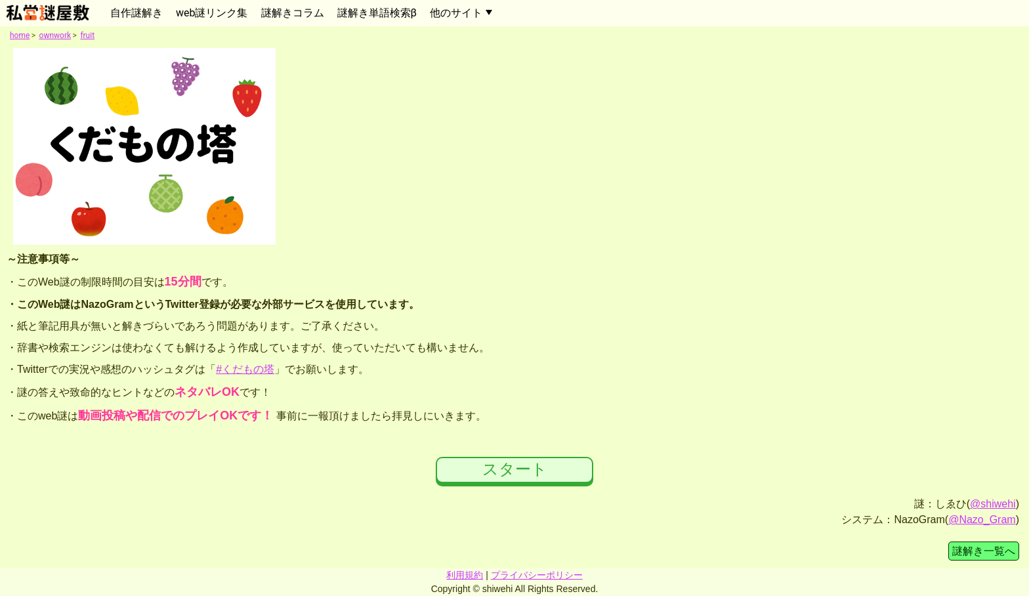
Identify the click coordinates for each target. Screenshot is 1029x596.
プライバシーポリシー (537, 575)
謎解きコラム (292, 13)
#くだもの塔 (245, 369)
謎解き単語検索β (377, 13)
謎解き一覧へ (983, 551)
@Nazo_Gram (982, 519)
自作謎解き (136, 13)
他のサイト (456, 13)
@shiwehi (993, 503)
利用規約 (464, 575)
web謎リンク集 (212, 13)
